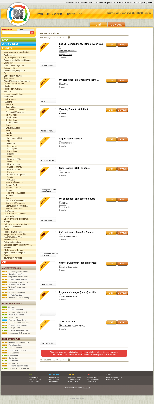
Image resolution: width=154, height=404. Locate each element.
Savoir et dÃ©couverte (14, 201)
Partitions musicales (12, 227)
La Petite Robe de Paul (14, 279)
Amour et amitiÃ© (13, 138)
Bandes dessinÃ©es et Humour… (18, 60)
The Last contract (12, 348)
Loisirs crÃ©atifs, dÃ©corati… (17, 219)
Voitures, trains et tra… (14, 208)
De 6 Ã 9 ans (10, 120)
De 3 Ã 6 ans (10, 117)
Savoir (7, 198)
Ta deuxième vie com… (14, 285)
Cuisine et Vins (10, 68)
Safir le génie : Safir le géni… (74, 168)
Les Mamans (10, 353)
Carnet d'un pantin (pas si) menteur (78, 262)
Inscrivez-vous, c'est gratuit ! (120, 13)
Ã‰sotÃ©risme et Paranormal (17, 81)
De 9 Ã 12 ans (11, 123)
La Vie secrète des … (14, 310)
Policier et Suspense (13, 232)
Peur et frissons (12, 169)
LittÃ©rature (9, 211)
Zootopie (8, 307)
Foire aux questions (114, 377)
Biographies (10, 107)
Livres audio (9, 216)
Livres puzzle (11, 162)
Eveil (7, 130)
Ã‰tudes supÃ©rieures (14, 84)
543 (65, 38)
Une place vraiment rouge (15, 342)
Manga (7, 221)
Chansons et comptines (15, 110)
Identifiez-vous (144, 13)
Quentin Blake (64, 207)
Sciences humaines (12, 242)
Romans (8, 195)
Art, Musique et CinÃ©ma (15, 58)
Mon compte (71, 2)
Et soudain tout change (14, 325)
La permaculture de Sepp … (16, 323)
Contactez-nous (112, 379)
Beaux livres (9, 63)
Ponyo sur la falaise (13, 315)
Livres (70, 14)
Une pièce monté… (13, 274)
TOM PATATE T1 (68, 321)
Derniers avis (34, 381)
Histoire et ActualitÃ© (13, 89)
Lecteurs (9, 156)
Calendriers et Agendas (14, 65)
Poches (7, 229)
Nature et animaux (13, 167)
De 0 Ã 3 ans (10, 115)
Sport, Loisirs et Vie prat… (15, 253)
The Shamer (10, 361)
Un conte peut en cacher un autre (77, 198)
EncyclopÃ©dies (12, 128)
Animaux (8, 104)
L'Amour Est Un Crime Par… (16, 368)
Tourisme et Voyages (13, 258)
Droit (6, 73)
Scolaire (7, 247)
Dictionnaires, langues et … (16, 71)
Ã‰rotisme (8, 78)
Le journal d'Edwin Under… (16, 366)
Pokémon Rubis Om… (14, 320)
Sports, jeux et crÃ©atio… (16, 206)
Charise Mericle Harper (68, 236)
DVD (40, 14)
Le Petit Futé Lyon (12, 295)
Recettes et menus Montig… (16, 298)
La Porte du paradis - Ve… (16, 330)
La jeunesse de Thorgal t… (16, 333)
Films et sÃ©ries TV (13, 182)
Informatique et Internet (14, 94)
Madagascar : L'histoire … (15, 350)
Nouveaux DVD (35, 377)
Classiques (10, 149)
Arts (7, 141)
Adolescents (9, 55)
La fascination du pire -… (15, 282)
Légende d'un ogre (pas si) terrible (77, 292)
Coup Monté (10, 355)
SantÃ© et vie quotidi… (15, 175)
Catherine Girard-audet (68, 267)
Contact (128, 2)
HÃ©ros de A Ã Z (12, 188)
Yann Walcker (64, 172)
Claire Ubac (63, 84)
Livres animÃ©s (12, 159)
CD (80, 14)
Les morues (10, 363)
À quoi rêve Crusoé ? (70, 138)
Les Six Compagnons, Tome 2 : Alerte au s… (81, 45)
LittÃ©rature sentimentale (15, 214)
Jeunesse (45, 33)
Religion (9, 172)
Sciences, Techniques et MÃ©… (18, 245)
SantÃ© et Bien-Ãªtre (13, 237)
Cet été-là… (10, 358)
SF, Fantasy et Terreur (13, 250)
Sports (8, 177)
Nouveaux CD (92, 377)
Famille (8, 133)
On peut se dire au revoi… (15, 277)
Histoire (7, 86)
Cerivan (86, 388)
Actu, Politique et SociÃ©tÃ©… (17, 52)
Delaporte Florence (66, 143)
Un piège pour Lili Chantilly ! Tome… (79, 79)
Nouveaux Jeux (54, 377)
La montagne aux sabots (15, 272)
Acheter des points (104, 2)
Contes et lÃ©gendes (14, 112)
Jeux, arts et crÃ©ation (14, 193)
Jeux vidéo (54, 14)
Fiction (56, 33)
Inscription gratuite (144, 2)
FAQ (119, 2)
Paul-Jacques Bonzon (68, 51)
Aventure (9, 143)
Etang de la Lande (76, 398)
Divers (7, 125)
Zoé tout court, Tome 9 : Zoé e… (76, 232)
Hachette (62, 113)
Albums (8, 102)
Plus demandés (35, 379)
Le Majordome (11, 328)
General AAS (10, 185)
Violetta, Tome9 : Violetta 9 (73, 109)
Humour (7, 91)
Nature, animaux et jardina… (16, 224)
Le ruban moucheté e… (14, 292)
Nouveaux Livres (74, 377)
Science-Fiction (10, 240)
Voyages (9, 180)
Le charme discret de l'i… (15, 312)
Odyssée (9, 290)
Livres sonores (12, 164)
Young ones (10, 317)
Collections (10, 151)
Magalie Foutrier (65, 55)
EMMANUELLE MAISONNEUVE (72, 326)
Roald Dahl (63, 203)
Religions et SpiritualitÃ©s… (16, 234)
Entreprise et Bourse (13, 76)
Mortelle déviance (12, 345)
